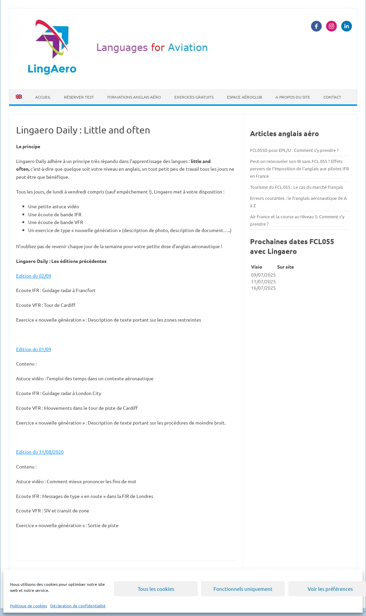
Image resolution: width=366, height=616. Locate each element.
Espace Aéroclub (244, 97)
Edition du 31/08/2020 (40, 452)
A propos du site (293, 97)
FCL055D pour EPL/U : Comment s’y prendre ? (294, 150)
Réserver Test (79, 97)
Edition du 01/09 (33, 349)
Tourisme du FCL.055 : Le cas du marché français (296, 187)
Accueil (43, 97)
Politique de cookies (28, 605)
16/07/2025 (263, 288)
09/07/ (258, 275)
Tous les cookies (156, 588)
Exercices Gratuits (193, 97)
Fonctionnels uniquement (242, 588)
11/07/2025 (263, 281)
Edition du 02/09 (33, 276)
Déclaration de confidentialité (78, 605)
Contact (332, 97)
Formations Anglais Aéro (134, 97)
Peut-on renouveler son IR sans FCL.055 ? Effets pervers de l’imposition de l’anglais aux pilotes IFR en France (299, 168)
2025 (270, 275)
